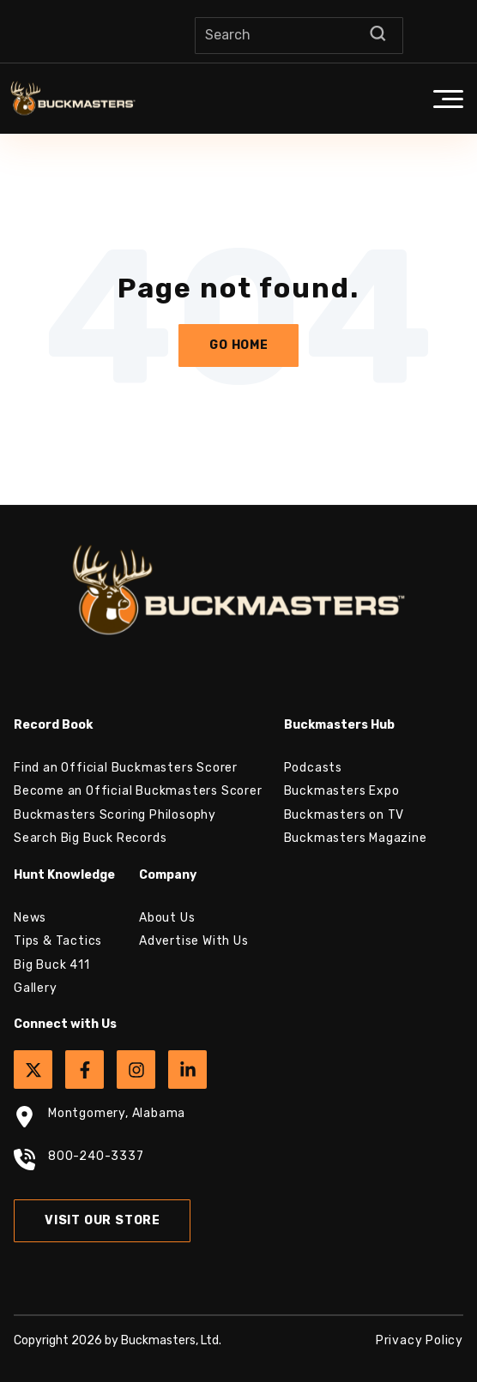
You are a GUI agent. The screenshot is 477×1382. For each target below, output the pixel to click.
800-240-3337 (79, 1162)
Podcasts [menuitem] (313, 767)
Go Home (239, 345)
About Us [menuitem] (167, 917)
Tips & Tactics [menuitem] (58, 941)
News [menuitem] (30, 917)
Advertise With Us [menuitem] (194, 941)
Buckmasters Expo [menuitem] (342, 791)
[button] (447, 98)
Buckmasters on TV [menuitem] (344, 815)
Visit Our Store (102, 1220)
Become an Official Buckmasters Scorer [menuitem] (138, 791)
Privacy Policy (419, 1340)
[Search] (299, 35)
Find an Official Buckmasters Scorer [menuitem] (126, 767)
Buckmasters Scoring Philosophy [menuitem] (115, 815)
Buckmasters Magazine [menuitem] (355, 838)
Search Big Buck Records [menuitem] (90, 838)
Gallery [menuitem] (35, 988)
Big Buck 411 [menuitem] (52, 965)
